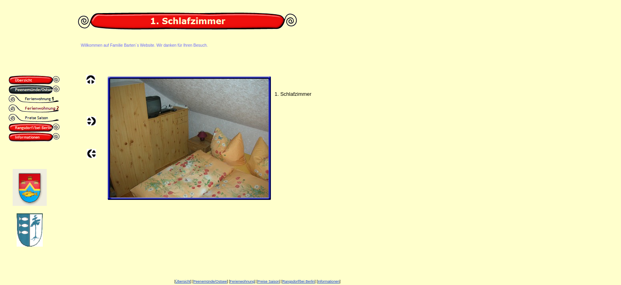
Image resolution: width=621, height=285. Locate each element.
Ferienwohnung (242, 281)
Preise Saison (268, 281)
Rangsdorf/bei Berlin (298, 281)
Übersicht (182, 281)
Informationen (328, 281)
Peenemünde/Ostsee (210, 281)
